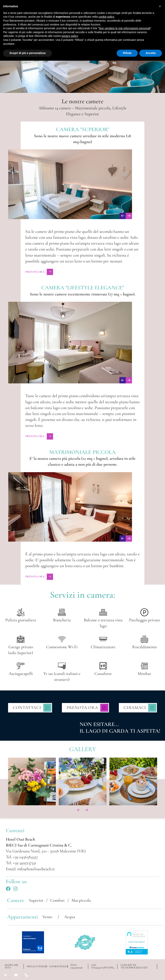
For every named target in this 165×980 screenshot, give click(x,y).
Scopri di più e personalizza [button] (27, 53)
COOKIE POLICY (58, 966)
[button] (160, 6)
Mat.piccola (81, 900)
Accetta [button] (151, 53)
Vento (47, 916)
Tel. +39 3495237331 (21, 862)
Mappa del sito (11, 966)
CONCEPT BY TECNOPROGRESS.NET (134, 966)
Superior (36, 900)
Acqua (69, 916)
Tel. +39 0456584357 (22, 856)
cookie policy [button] (106, 16)
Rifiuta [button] (127, 53)
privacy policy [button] (69, 35)
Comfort (57, 900)
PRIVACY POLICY (36, 966)
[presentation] (122, 216)
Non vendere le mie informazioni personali (124, 28)
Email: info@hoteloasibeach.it (30, 868)
